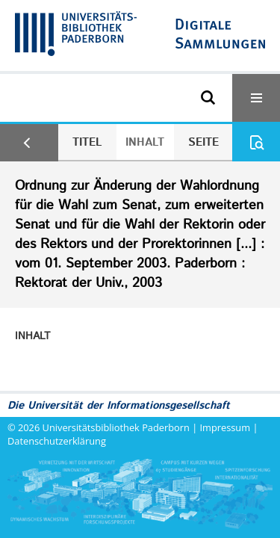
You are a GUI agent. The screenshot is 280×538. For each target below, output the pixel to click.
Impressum (225, 427)
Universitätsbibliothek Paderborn (116, 427)
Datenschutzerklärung (56, 441)
